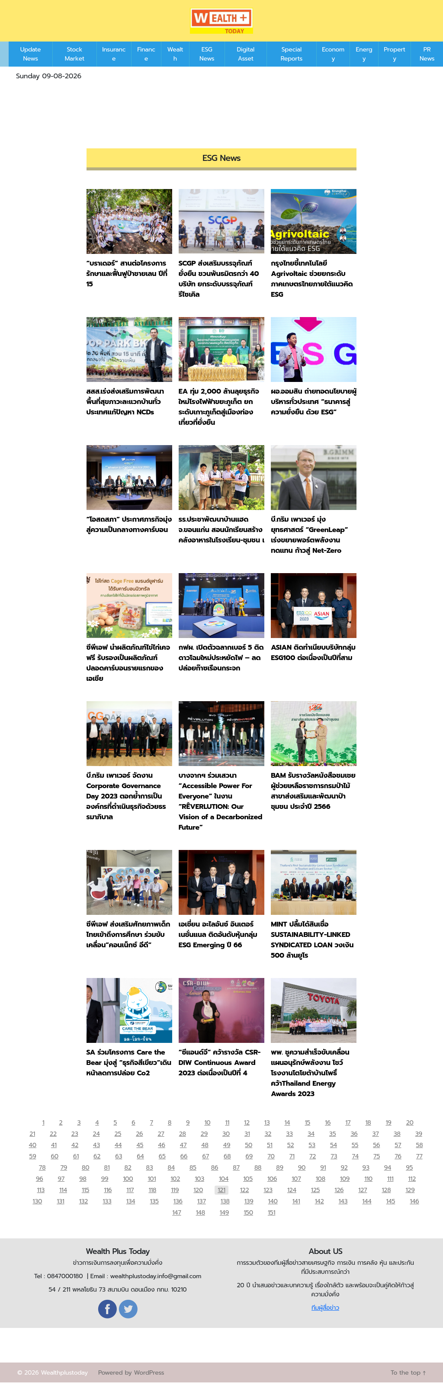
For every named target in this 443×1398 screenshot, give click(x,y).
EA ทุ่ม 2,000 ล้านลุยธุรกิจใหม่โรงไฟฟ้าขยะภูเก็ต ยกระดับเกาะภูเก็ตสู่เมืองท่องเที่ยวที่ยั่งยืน (219, 420)
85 (192, 1181)
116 (108, 1204)
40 (32, 1159)
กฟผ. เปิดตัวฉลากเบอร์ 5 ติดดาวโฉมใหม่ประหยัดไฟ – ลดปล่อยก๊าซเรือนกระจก (221, 670)
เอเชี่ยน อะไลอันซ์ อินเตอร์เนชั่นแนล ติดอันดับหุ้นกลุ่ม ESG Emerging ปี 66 (218, 947)
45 (139, 1159)
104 (223, 1192)
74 (355, 1170)
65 (162, 1170)
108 (320, 1192)
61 (76, 1170)
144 (366, 1215)
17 (348, 1136)
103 (199, 1192)
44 (118, 1159)
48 (204, 1159)
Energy (364, 67)
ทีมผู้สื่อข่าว (325, 1322)
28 (182, 1147)
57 (398, 1159)
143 (343, 1215)
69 (249, 1170)
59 (32, 1170)
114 (63, 1204)
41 (54, 1159)
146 (414, 1215)
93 (366, 1181)
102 (175, 1192)
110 (368, 1192)
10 (208, 1136)
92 (343, 1181)
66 (184, 1170)
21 (32, 1147)
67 (205, 1170)
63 (118, 1170)
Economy (333, 67)
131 (60, 1215)
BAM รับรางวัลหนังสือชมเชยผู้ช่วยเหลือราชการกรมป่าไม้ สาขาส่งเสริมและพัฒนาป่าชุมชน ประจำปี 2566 (313, 804)
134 (130, 1215)
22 (53, 1147)
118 (152, 1204)
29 (204, 1147)
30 (226, 1147)
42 (74, 1159)
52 (290, 1159)
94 (387, 1181)
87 (236, 1181)
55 (355, 1159)
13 (267, 1136)
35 (332, 1147)
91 (323, 1181)
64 (140, 1170)
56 (376, 1159)
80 (85, 1181)
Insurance (113, 67)
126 (338, 1204)
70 (271, 1170)
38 (397, 1147)
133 (107, 1215)
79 (63, 1181)
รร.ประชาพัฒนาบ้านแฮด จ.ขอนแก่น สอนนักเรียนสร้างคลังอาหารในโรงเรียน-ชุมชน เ (221, 542)
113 (41, 1204)
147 (176, 1226)
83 (149, 1181)
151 (271, 1226)
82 (127, 1181)
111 (390, 1192)
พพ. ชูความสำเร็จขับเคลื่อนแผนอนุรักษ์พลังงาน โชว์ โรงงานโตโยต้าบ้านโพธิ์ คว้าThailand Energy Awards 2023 (310, 1086)
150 (248, 1226)
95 (409, 1181)
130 (37, 1215)
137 (201, 1215)
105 (248, 1192)
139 (249, 1215)
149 (223, 1226)
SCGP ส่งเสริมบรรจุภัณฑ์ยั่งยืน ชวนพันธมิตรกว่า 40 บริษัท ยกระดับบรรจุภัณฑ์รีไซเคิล (219, 292)
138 (225, 1215)
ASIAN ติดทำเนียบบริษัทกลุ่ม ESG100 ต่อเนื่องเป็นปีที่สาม (313, 665)
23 (74, 1147)
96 (39, 1192)
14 (287, 1136)
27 (160, 1147)
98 (82, 1192)
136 (178, 1215)
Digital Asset (245, 67)
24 (96, 1147)
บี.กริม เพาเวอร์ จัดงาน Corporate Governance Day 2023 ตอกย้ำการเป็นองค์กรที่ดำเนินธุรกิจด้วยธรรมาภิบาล (126, 809)
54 (333, 1159)
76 (398, 1170)
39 (418, 1147)
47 (183, 1159)
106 (272, 1192)
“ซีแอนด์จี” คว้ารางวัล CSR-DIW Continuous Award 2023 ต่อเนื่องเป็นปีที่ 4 (219, 1075)
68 (227, 1170)
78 (42, 1181)
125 (315, 1204)
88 (257, 1181)
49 (226, 1159)
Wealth (175, 67)
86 (214, 1181)
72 (312, 1170)
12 (247, 1136)
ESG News (206, 67)
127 (362, 1204)
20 (410, 1136)
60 (54, 1170)
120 (198, 1204)
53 (311, 1159)
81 (106, 1181)
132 (83, 1215)
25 (118, 1147)
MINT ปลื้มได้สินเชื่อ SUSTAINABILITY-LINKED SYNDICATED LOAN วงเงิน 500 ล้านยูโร (312, 953)
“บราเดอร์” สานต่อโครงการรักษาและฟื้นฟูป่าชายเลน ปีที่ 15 (127, 286)
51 (270, 1159)
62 (96, 1170)
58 (419, 1159)
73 (334, 1170)
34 (311, 1147)
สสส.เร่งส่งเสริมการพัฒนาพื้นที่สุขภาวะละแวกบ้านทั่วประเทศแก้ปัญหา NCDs (125, 414)
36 (353, 1147)
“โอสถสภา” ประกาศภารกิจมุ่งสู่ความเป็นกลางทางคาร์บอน (129, 537)
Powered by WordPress (131, 1388)
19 (389, 1136)
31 (247, 1147)
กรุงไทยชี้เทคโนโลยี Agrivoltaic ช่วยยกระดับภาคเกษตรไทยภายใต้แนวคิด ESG (312, 292)
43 (96, 1159)
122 (244, 1204)
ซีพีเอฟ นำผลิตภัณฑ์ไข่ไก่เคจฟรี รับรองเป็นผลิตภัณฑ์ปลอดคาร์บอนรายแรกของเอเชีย (128, 676)
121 (221, 1204)
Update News (30, 67)
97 (61, 1192)
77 (419, 1170)
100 (128, 1192)
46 (161, 1159)
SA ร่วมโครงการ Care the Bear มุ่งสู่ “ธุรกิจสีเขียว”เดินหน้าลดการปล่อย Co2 (129, 1075)
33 (289, 1147)
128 (386, 1204)
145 (390, 1215)
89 (279, 1181)
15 (308, 1136)
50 (248, 1159)
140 (273, 1215)
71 (292, 1170)
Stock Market (74, 67)
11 (227, 1136)
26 (139, 1147)
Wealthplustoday (64, 1388)
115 (85, 1204)
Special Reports (291, 67)
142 (319, 1215)
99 (105, 1192)
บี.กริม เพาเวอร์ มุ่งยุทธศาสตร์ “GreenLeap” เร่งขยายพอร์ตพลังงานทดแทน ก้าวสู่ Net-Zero (309, 548)
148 (200, 1226)
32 (268, 1147)
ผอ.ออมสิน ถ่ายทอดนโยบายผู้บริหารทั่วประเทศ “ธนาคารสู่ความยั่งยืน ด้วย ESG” (313, 414)
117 (130, 1204)
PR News (427, 67)
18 (368, 1136)
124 (291, 1204)
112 (412, 1192)
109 (345, 1192)
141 (296, 1215)
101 (152, 1192)
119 (175, 1204)
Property (394, 67)
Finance (146, 67)
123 (268, 1204)
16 (328, 1136)
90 (301, 1181)
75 (376, 1170)
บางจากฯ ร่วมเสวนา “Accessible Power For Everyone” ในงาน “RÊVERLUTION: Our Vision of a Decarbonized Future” (220, 814)
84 (171, 1181)
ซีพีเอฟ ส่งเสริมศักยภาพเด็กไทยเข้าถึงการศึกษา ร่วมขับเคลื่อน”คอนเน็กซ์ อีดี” (128, 947)
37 (375, 1147)
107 (296, 1192)
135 (154, 1215)
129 (409, 1204)
